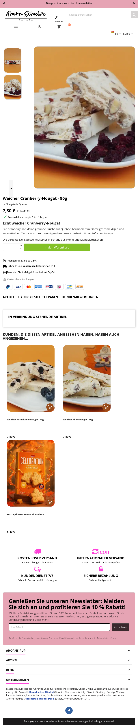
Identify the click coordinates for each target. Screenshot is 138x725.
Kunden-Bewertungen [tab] (80, 297)
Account (59, 19)
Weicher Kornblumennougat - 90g (25, 419)
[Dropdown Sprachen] (116, 33)
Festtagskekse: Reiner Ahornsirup (25, 514)
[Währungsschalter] (128, 33)
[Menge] (11, 247)
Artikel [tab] (9, 297)
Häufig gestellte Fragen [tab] (38, 297)
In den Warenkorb (57, 247)
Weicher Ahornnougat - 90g (78, 419)
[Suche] (102, 14)
